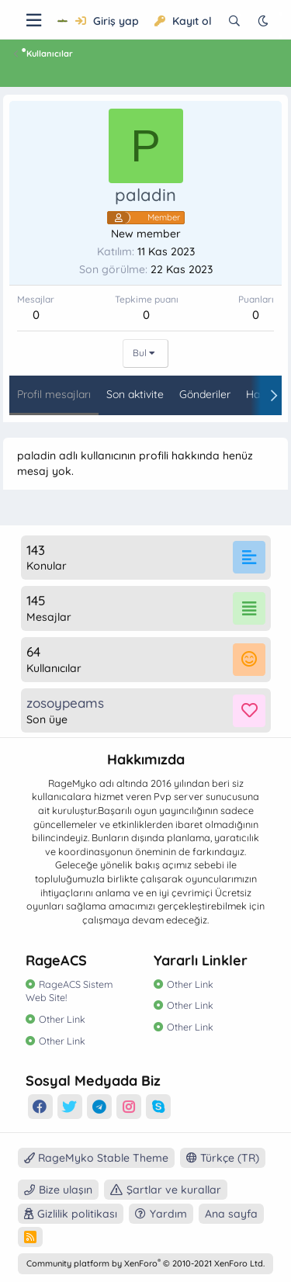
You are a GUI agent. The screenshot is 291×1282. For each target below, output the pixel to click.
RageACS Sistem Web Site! (69, 991)
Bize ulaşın (65, 1190)
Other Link (62, 1019)
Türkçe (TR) (222, 1158)
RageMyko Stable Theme (96, 1158)
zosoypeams (65, 703)
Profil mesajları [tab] (54, 394)
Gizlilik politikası (77, 1214)
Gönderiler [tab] (204, 394)
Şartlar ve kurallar (173, 1190)
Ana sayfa (231, 1214)
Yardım (168, 1214)
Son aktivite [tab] (135, 394)
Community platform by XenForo (145, 1263)
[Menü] (33, 21)
